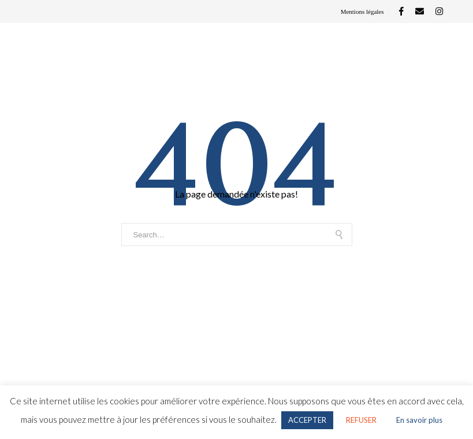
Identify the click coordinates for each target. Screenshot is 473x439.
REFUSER (361, 420)
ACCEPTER (307, 420)
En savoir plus (419, 420)
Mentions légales (362, 11)
